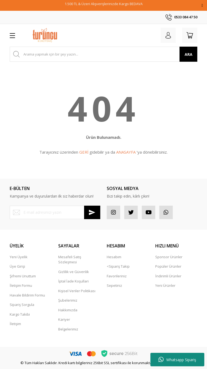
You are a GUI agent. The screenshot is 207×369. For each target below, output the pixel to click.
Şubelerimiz (67, 300)
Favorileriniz (117, 276)
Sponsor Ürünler (168, 256)
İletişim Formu (21, 285)
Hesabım (114, 256)
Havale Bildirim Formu (27, 295)
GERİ (83, 152)
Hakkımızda (67, 310)
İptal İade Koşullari (73, 281)
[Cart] (189, 35)
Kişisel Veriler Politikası (76, 290)
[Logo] (45, 35)
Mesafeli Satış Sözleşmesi (69, 259)
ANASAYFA (126, 152)
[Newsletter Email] (55, 212)
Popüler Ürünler (168, 266)
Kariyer (64, 319)
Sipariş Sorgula (22, 304)
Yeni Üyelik (18, 256)
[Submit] (92, 212)
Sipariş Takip (119, 266)
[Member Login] (168, 35)
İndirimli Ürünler (168, 276)
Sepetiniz (114, 285)
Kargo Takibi (20, 314)
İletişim (15, 323)
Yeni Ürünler (165, 285)
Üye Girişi (17, 266)
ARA (188, 54)
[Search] (103, 54)
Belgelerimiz (68, 329)
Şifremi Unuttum (23, 276)
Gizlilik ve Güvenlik (73, 271)
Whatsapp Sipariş (177, 360)
